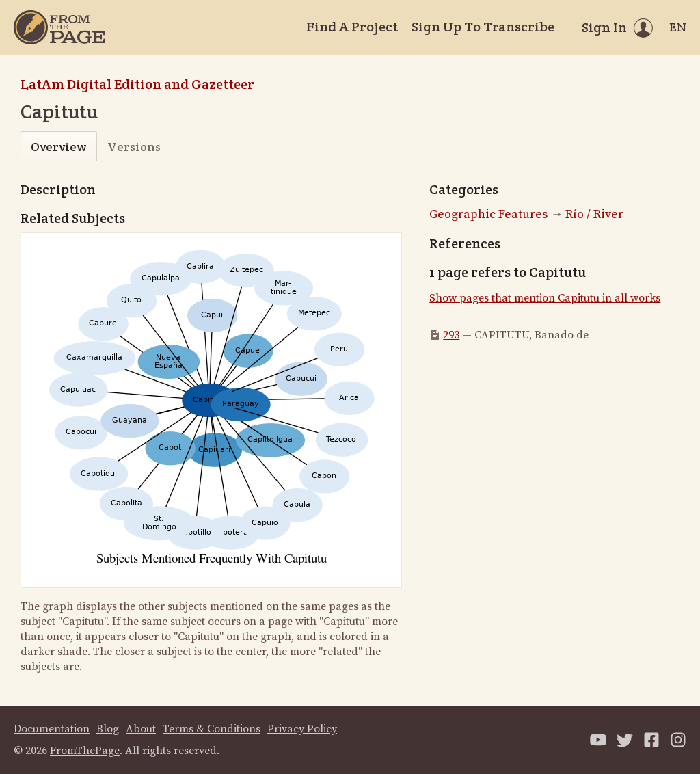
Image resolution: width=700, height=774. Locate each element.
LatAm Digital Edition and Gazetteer (137, 84)
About (141, 729)
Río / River (594, 214)
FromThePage (85, 751)
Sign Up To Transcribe (483, 27)
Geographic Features (488, 214)
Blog (107, 729)
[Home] (59, 27)
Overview (58, 147)
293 (451, 335)
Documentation (52, 729)
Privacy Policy (302, 729)
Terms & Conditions (211, 729)
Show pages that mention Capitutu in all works (544, 298)
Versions (134, 147)
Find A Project (352, 27)
